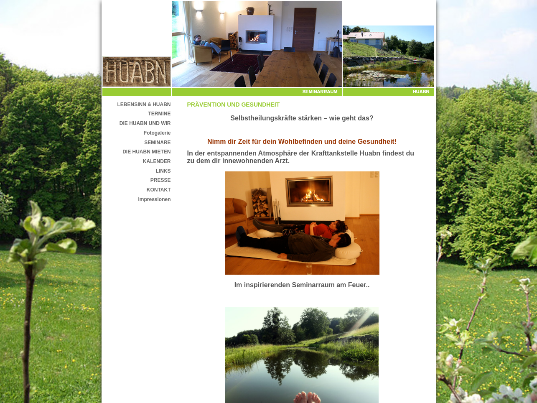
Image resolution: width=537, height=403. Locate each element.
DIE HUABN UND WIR (145, 123)
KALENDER (157, 161)
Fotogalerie (157, 133)
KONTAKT (159, 190)
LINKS (163, 171)
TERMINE (159, 114)
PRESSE (160, 180)
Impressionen (154, 199)
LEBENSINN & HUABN (144, 104)
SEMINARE (157, 142)
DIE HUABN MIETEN (146, 152)
